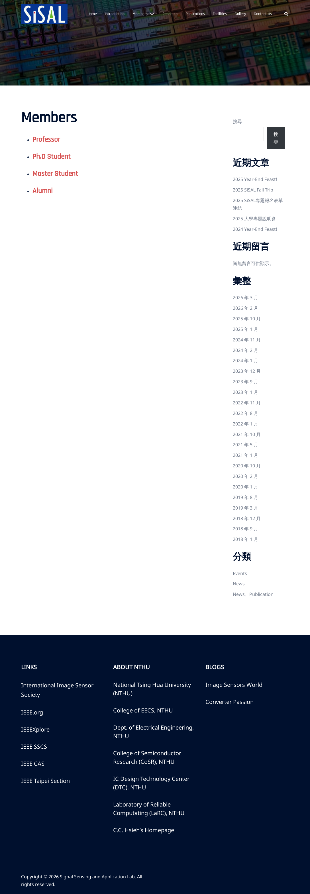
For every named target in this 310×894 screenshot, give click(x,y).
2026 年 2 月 (245, 308)
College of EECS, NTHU (143, 710)
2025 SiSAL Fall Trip (253, 190)
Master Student (55, 173)
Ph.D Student (51, 156)
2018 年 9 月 (245, 529)
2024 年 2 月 (245, 350)
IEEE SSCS (34, 746)
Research (170, 14)
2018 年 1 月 (245, 539)
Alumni (42, 191)
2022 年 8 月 (245, 413)
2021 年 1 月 (245, 455)
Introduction (115, 14)
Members (140, 14)
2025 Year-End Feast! (255, 179)
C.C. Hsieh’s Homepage (143, 830)
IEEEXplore (35, 729)
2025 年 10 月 (247, 318)
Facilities (220, 14)
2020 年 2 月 (245, 476)
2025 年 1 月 (245, 329)
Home (92, 14)
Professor (46, 139)
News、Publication (253, 594)
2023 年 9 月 (245, 381)
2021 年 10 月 (247, 434)
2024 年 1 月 (245, 360)
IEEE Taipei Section (45, 781)
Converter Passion (229, 702)
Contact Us (263, 14)
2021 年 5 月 (245, 444)
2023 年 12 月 (247, 371)
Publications (195, 14)
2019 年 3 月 (245, 508)
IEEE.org (32, 712)
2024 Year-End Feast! (255, 229)
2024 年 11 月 (247, 340)
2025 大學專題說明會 (254, 218)
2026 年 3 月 (245, 297)
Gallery (240, 14)
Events (240, 573)
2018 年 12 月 (247, 518)
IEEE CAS (32, 763)
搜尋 (237, 121)
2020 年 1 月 (245, 487)
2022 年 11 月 (247, 403)
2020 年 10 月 (247, 466)
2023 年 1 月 (245, 392)
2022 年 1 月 (245, 424)
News (239, 584)
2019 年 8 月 (245, 497)
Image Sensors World (233, 685)
